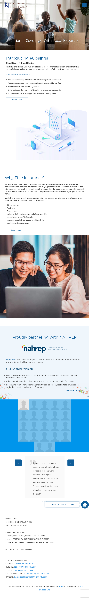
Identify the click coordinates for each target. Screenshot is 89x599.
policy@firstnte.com (23, 570)
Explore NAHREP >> (74, 391)
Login (61, 586)
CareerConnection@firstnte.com (30, 577)
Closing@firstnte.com (25, 567)
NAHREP (10, 359)
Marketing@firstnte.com (36, 574)
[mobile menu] (84, 5)
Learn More (17, 100)
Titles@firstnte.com (23, 563)
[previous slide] (18, 462)
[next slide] (70, 462)
